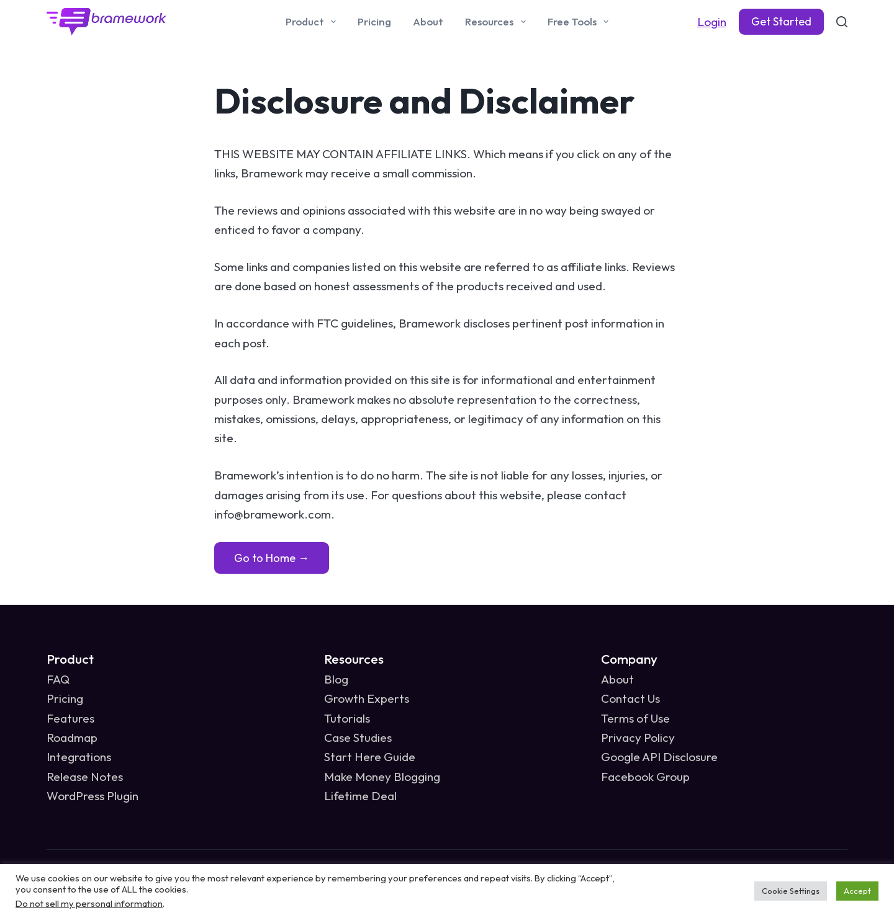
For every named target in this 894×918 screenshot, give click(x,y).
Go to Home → (271, 558)
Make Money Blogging (382, 776)
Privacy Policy (638, 737)
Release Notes (85, 776)
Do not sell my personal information (89, 903)
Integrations (79, 756)
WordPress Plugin (92, 795)
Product (313, 21)
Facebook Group (645, 776)
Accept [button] (857, 891)
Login (711, 21)
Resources (497, 21)
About (428, 21)
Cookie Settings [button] (791, 891)
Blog (336, 679)
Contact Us (630, 698)
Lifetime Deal (360, 795)
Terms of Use (635, 718)
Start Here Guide (369, 756)
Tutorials (347, 718)
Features (70, 718)
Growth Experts (366, 698)
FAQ (58, 679)
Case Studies (358, 737)
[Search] (841, 21)
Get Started (781, 21)
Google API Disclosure (659, 756)
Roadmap (72, 737)
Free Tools (580, 21)
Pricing (374, 21)
